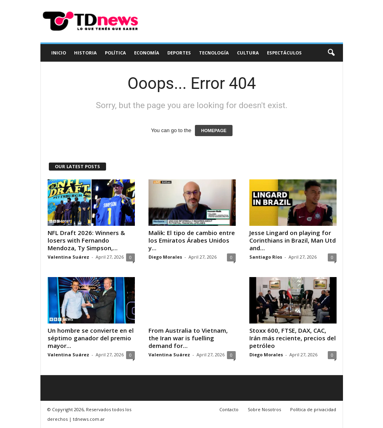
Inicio (58, 53)
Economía (146, 53)
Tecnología (214, 53)
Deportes (179, 53)
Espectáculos (284, 53)
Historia (85, 53)
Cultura (248, 53)
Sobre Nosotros (264, 409)
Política (115, 53)
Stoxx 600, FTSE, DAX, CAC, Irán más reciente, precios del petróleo (292, 338)
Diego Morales (165, 257)
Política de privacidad (313, 409)
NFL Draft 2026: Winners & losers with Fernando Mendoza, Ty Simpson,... (86, 240)
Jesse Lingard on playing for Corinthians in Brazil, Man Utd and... (292, 240)
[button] (331, 53)
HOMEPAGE (213, 130)
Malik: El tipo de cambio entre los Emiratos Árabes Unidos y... (191, 240)
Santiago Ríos (265, 257)
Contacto (229, 409)
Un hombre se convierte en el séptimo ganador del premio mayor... (91, 338)
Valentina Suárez (68, 257)
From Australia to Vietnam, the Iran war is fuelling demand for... (188, 338)
